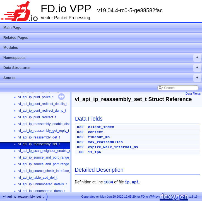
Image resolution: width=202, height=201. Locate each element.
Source (102, 78)
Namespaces (102, 58)
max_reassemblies (105, 142)
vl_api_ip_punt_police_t (35, 97)
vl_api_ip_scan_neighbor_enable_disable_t (50, 151)
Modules (10, 48)
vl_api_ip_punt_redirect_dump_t (42, 111)
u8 (81, 152)
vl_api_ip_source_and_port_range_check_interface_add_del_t (64, 164)
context (95, 132)
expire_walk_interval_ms (113, 147)
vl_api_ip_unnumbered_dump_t (41, 191)
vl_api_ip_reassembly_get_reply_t (43, 131)
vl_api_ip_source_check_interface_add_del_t (51, 171)
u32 (80, 127)
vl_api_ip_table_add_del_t (37, 178)
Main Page (12, 27)
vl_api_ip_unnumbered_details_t (42, 184)
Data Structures (102, 68)
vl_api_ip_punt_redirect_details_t (42, 104)
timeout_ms (99, 137)
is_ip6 (94, 152)
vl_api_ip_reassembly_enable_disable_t (48, 124)
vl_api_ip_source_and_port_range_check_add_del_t (57, 157)
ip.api (132, 182)
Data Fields (193, 93)
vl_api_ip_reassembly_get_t (39, 137)
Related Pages (15, 37)
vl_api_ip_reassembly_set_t (39, 144)
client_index (101, 127)
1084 (108, 182)
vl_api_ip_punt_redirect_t (37, 117)
